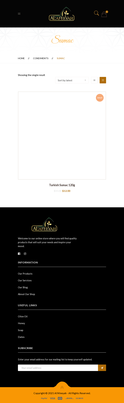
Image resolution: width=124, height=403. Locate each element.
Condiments (40, 58)
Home (21, 58)
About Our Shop (26, 294)
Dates (21, 336)
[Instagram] (25, 254)
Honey (21, 323)
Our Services (25, 280)
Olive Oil (22, 316)
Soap (20, 330)
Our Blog (23, 287)
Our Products (25, 273)
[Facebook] (19, 254)
